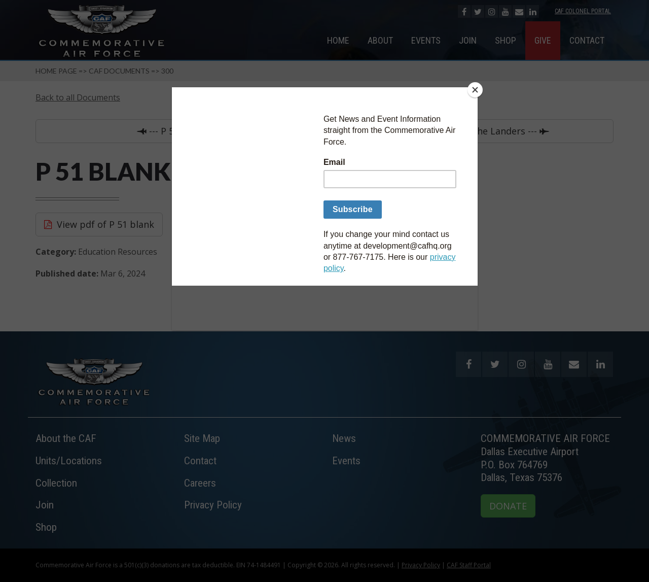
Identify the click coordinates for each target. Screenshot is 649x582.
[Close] (475, 89)
